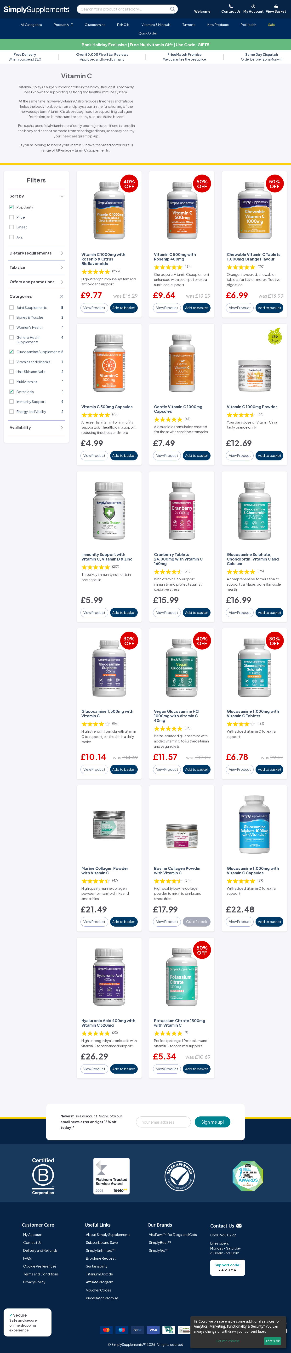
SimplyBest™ (160, 1242)
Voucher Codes (98, 1290)
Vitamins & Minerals (156, 25)
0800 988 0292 (223, 1235)
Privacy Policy (34, 1282)
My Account (32, 1234)
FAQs (27, 1258)
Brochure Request (101, 1258)
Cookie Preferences (40, 1266)
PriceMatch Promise (102, 1298)
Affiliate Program (99, 1282)
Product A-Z (63, 25)
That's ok (272, 1341)
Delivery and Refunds (40, 1250)
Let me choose (228, 1341)
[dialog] (238, 1332)
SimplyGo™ (159, 1250)
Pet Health (248, 25)
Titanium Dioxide (99, 1274)
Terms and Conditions (41, 1274)
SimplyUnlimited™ (101, 1250)
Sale (271, 25)
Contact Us (32, 1242)
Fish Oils (123, 25)
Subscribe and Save (102, 1242)
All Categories (31, 25)
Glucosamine (95, 25)
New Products (218, 25)
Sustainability (97, 1266)
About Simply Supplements (108, 1234)
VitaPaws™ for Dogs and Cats (173, 1234)
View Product (94, 308)
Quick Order (147, 33)
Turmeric (189, 25)
